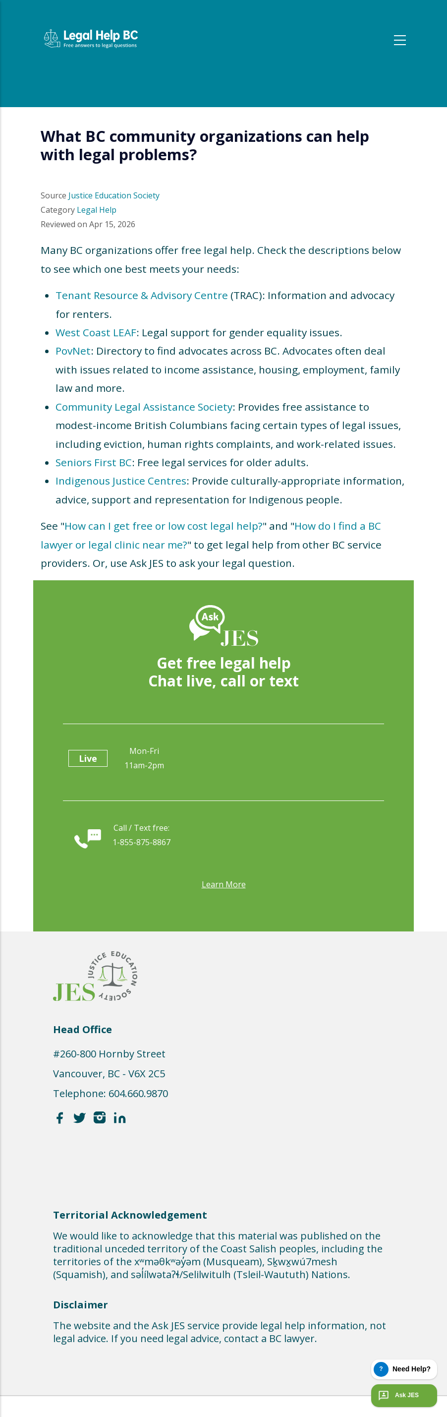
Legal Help (96, 209)
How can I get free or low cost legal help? (163, 526)
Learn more (224, 884)
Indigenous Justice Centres (121, 481)
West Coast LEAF (96, 332)
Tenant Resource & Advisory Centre (142, 295)
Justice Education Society (114, 195)
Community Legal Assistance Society (144, 407)
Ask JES (397, 1395)
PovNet (73, 351)
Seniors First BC (94, 462)
